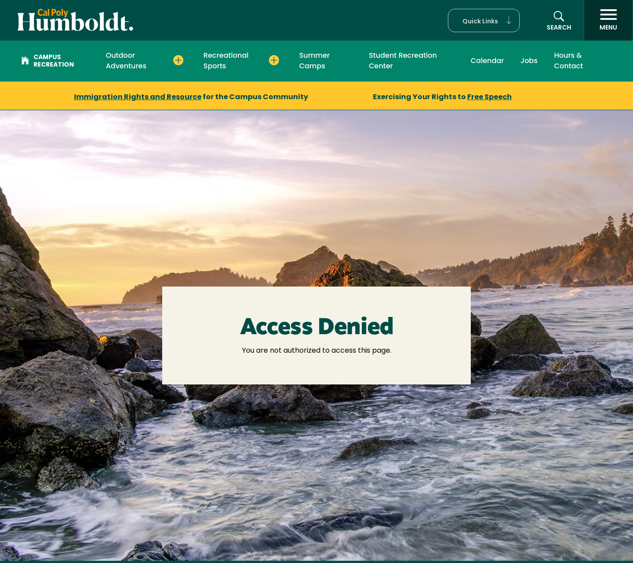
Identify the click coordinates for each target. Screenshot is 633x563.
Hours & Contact (568, 60)
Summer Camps (314, 60)
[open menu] (608, 20)
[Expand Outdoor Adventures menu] (178, 60)
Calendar (487, 61)
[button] (484, 20)
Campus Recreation (47, 61)
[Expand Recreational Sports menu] (274, 60)
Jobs (529, 61)
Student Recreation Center (403, 60)
